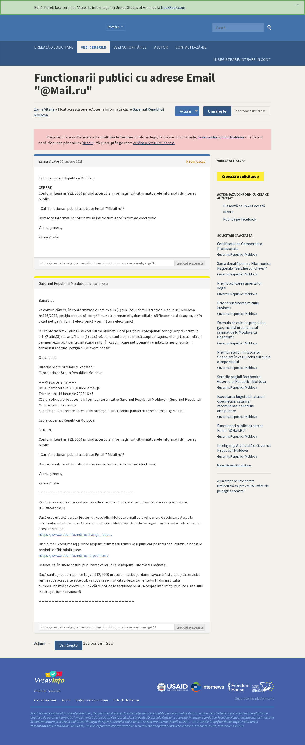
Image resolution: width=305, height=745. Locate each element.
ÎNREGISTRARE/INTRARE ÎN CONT (242, 59)
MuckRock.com (173, 7)
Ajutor (161, 47)
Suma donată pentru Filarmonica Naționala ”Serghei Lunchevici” (244, 266)
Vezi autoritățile (130, 47)
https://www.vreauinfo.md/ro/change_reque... (75, 534)
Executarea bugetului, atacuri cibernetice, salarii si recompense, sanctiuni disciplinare (241, 403)
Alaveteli (54, 691)
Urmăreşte (217, 111)
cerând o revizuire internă (154, 142)
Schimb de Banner (126, 700)
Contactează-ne (191, 47)
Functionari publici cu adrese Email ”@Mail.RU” (240, 428)
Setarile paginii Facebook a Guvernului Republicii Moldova (241, 379)
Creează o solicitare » (240, 176)
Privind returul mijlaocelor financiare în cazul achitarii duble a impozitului (244, 357)
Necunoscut (195, 161)
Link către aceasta (189, 263)
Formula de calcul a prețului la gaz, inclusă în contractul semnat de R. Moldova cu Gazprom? (241, 329)
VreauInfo (67, 28)
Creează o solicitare (53, 47)
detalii (88, 142)
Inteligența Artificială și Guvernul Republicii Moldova (244, 448)
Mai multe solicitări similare (234, 465)
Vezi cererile (93, 47)
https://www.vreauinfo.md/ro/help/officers (73, 555)
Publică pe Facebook (239, 219)
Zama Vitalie (44, 109)
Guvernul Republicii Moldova (221, 137)
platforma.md (264, 698)
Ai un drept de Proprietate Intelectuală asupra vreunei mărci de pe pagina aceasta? (243, 486)
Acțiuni (185, 111)
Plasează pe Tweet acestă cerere (244, 208)
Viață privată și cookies (92, 700)
